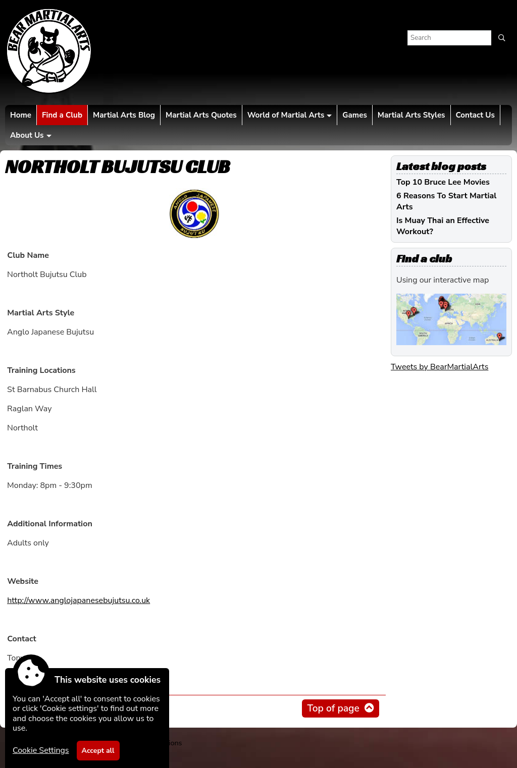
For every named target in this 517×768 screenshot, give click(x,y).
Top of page (333, 708)
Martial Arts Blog (124, 115)
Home (20, 115)
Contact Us (475, 115)
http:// (78, 600)
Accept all (98, 750)
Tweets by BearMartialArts (439, 366)
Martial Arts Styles (411, 115)
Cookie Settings (41, 750)
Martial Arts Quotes (201, 115)
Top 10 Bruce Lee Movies (443, 182)
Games (354, 115)
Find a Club (62, 115)
